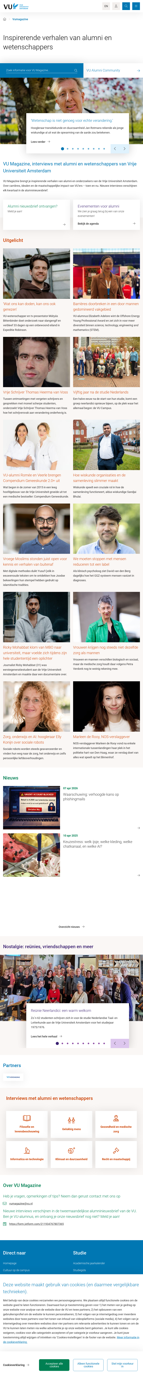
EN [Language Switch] (106, 6)
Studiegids (79, 1270)
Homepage (9, 1263)
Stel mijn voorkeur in (122, 1365)
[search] (75, 70)
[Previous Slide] (115, 148)
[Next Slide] (124, 148)
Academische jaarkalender (89, 1263)
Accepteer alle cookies (54, 1365)
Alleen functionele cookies (88, 1365)
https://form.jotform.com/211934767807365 (36, 1224)
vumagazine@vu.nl (21, 1203)
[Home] (4, 19)
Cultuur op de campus (16, 1270)
